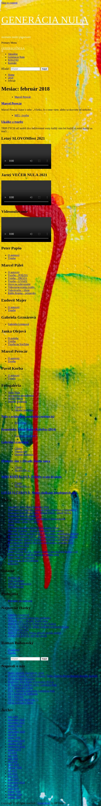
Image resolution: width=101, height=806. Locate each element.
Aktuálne (13, 54)
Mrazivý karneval (17, 548)
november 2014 (16, 782)
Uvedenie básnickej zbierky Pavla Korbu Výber (33, 527)
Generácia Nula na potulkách (23, 515)
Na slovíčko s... (23, 470)
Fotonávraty (21, 451)
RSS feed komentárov (19, 583)
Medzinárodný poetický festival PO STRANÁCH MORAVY (40, 539)
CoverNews (44, 803)
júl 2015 (12, 770)
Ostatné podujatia (17, 401)
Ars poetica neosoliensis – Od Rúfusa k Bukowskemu (36, 518)
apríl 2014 (13, 788)
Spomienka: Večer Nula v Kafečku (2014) (28, 429)
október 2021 (15, 725)
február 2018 (15, 767)
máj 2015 (13, 776)
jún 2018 (12, 761)
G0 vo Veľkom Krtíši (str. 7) (23, 699)
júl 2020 (12, 734)
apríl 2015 (13, 779)
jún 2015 (12, 773)
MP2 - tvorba (22, 115)
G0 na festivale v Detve (20, 702)
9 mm (11, 524)
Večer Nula (14, 392)
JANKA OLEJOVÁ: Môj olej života (27, 635)
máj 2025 (13, 716)
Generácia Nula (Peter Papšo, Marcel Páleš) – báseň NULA (39, 512)
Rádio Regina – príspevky (22, 293)
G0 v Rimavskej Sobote (20, 687)
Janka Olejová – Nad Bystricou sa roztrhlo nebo (33, 554)
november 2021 (16, 722)
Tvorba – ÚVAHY (18, 281)
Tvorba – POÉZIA (18, 275)
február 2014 (15, 794)
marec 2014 (14, 791)
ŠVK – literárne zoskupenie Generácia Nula (31, 690)
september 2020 (16, 731)
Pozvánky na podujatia (20, 600)
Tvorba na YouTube (18, 344)
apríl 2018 (13, 764)
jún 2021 (12, 728)
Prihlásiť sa (14, 577)
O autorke (13, 338)
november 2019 (16, 740)
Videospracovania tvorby (21, 287)
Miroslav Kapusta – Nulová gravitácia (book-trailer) (36, 530)
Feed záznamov (16, 580)
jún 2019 (12, 755)
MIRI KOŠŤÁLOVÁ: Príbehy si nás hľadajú (31, 476)
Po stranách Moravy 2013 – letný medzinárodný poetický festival (43, 536)
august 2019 (14, 749)
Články (18, 407)
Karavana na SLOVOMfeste (23, 560)
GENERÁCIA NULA (45, 19)
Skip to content (9, 2)
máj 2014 (13, 785)
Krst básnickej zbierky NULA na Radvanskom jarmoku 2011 (40, 542)
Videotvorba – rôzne (19, 290)
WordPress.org (16, 586)
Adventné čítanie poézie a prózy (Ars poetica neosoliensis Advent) (43, 533)
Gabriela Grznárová (18, 324)
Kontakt (12, 63)
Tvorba (12, 258)
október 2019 (15, 743)
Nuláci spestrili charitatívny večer (26, 673)
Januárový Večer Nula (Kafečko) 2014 (28, 506)
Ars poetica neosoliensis (21, 395)
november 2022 (16, 719)
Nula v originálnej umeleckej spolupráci (27, 416)
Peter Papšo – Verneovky (21, 557)
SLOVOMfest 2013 (18, 545)
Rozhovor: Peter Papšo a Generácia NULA (31, 681)
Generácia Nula (16, 57)
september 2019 (16, 746)
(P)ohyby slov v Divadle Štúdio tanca (25, 461)
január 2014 (14, 797)
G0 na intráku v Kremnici (21, 678)
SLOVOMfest (15, 398)
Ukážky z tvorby (12, 122)
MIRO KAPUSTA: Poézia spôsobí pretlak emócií (34, 632)
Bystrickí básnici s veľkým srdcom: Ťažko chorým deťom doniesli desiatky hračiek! (53, 675)
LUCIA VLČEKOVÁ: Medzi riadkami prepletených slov (39, 492)
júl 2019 (12, 752)
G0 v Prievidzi (15, 696)
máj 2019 (13, 758)
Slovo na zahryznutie (19, 284)
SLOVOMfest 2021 (18, 629)
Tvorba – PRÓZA (17, 278)
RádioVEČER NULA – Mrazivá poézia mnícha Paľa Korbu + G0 (43, 551)
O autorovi (13, 255)
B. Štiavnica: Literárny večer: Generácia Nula (32, 684)
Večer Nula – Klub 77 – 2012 (23, 521)
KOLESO (13, 60)
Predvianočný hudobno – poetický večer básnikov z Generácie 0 (42, 509)
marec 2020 (14, 737)
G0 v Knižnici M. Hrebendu (23, 693)
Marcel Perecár (23, 97)
